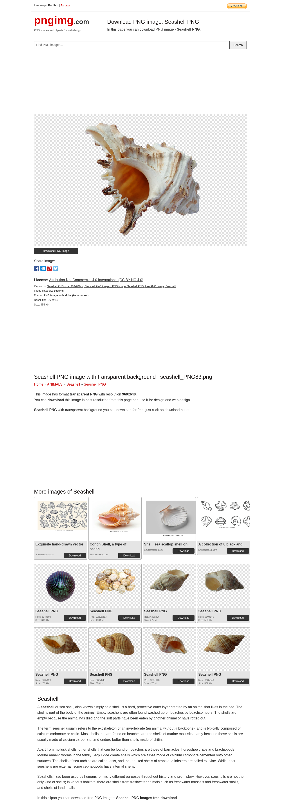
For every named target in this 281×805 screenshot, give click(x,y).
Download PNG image (56, 250)
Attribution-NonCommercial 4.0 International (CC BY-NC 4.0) (96, 280)
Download (75, 555)
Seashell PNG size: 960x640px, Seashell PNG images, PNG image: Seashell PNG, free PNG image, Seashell (111, 286)
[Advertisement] (140, 83)
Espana (65, 5)
